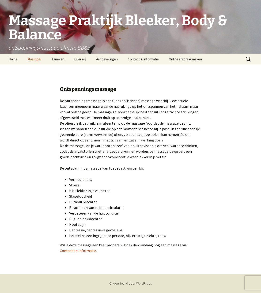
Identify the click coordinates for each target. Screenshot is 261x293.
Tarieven (58, 59)
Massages (34, 59)
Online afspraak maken (185, 59)
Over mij (80, 59)
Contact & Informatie (143, 59)
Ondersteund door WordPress (130, 283)
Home (13, 59)
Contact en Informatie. (78, 250)
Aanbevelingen (107, 59)
